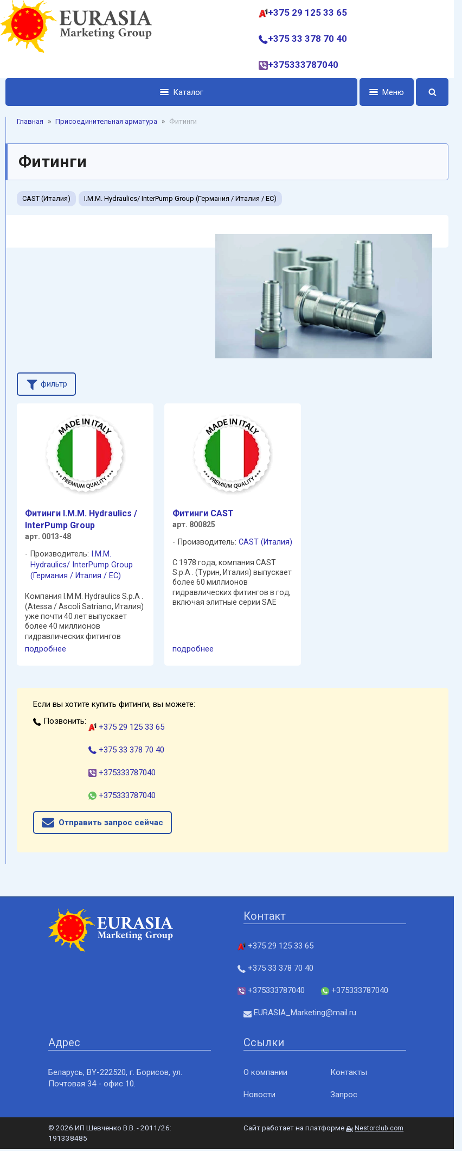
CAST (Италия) (46, 198)
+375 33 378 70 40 (303, 38)
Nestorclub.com (379, 1128)
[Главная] (76, 39)
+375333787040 (298, 64)
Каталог (181, 92)
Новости (259, 1094)
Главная (30, 121)
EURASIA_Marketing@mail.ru (299, 1012)
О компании (265, 1072)
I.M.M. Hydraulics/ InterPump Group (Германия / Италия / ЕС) (180, 198)
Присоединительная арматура (106, 121)
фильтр (46, 383)
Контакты (348, 1072)
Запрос (343, 1094)
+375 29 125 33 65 (303, 12)
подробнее (45, 649)
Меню (386, 92)
